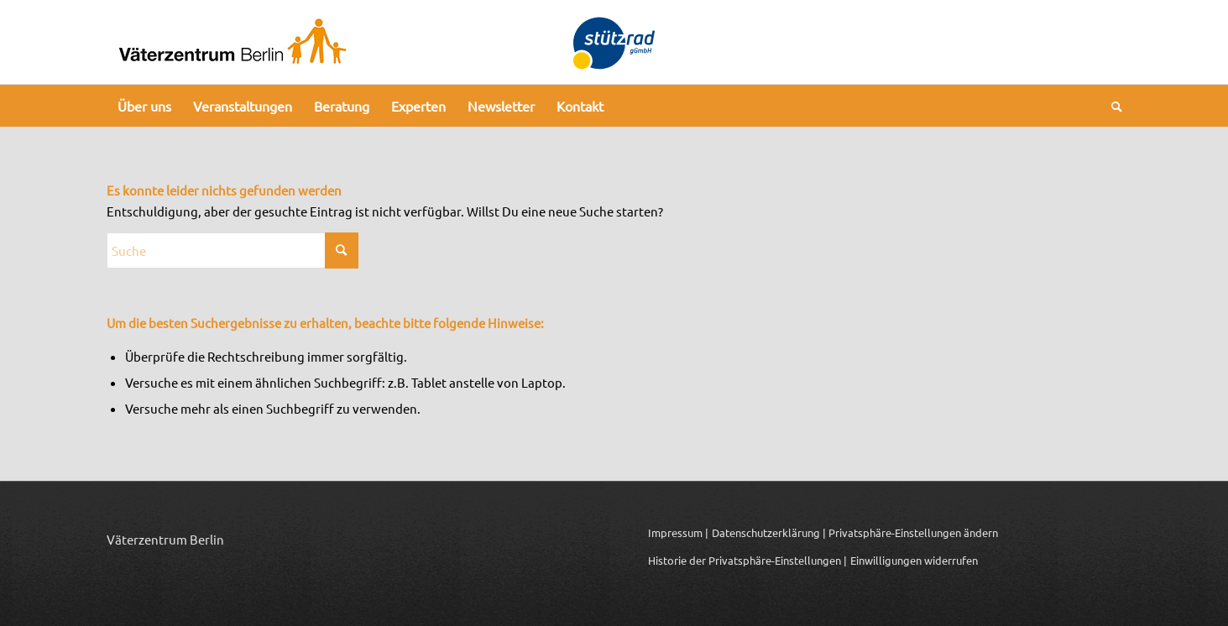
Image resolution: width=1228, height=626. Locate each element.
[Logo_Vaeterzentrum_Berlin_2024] (232, 42)
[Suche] (1111, 106)
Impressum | (678, 532)
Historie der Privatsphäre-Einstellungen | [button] (747, 560)
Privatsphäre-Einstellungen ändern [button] (913, 532)
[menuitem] (144, 106)
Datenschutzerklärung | (769, 532)
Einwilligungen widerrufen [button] (914, 560)
